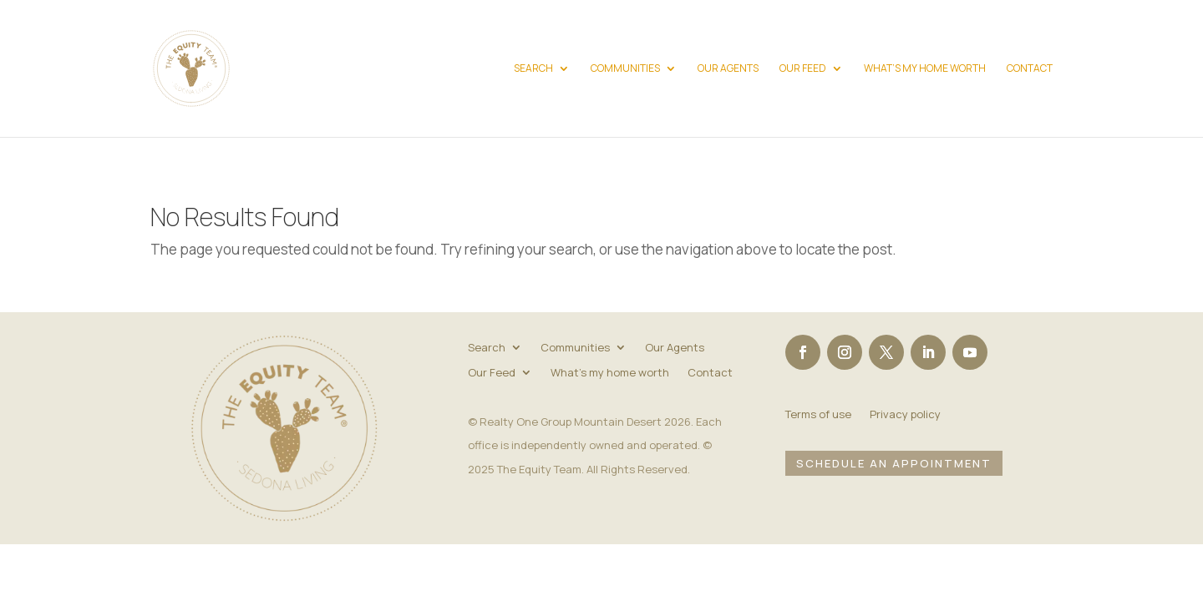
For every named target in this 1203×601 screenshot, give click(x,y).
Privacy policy (905, 415)
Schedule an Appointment (894, 463)
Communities (625, 69)
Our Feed (802, 69)
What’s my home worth (925, 69)
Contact (1030, 69)
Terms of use (818, 415)
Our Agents (728, 69)
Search (533, 69)
